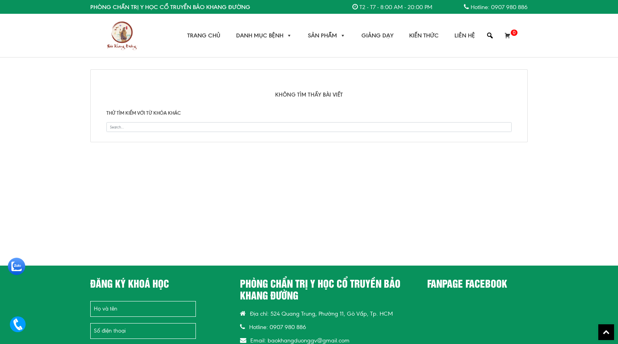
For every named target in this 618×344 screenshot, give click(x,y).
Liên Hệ (464, 35)
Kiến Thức (424, 35)
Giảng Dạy (377, 35)
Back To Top (606, 332)
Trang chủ (203, 35)
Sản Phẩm (327, 35)
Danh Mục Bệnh (264, 35)
